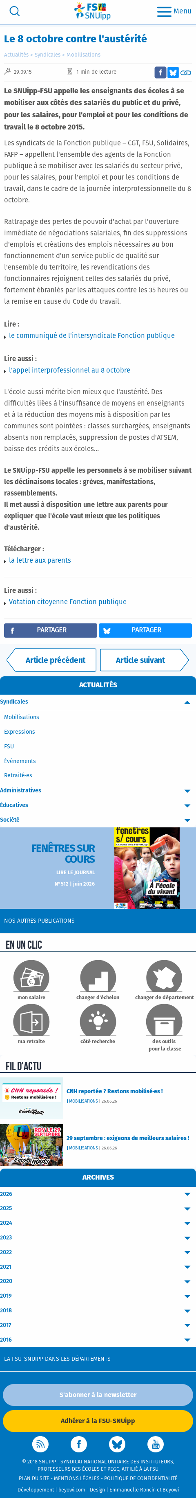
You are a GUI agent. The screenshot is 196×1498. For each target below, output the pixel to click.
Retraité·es (18, 776)
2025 (98, 1208)
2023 (98, 1238)
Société (98, 820)
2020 (98, 1281)
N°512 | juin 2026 (75, 884)
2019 (98, 1296)
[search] (14, 11)
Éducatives (98, 805)
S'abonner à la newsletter (98, 1395)
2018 (98, 1310)
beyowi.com (71, 1490)
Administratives (98, 790)
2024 (98, 1223)
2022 (98, 1252)
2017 (98, 1325)
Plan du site (34, 1478)
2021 (98, 1267)
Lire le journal (75, 872)
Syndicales (47, 55)
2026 (98, 1194)
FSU (9, 747)
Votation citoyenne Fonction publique (68, 602)
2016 (98, 1340)
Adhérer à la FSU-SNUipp (98, 1421)
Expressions (19, 732)
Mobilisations (83, 55)
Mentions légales (77, 1478)
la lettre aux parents (40, 560)
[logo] (92, 11)
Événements (20, 761)
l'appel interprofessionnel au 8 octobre (69, 370)
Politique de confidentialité (141, 1478)
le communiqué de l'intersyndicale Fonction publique (92, 336)
